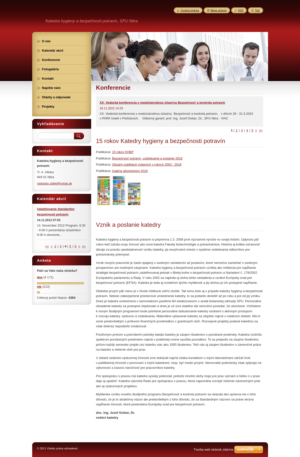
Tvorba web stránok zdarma (213, 449)
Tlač (257, 10)
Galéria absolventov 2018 (130, 171)
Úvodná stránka (190, 10)
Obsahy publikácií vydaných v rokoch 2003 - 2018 (146, 164)
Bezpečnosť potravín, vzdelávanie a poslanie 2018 (147, 158)
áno (40, 277)
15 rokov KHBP (123, 152)
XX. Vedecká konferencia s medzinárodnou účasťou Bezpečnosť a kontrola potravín (162, 102)
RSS (240, 10)
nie (39, 286)
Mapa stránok (219, 10)
